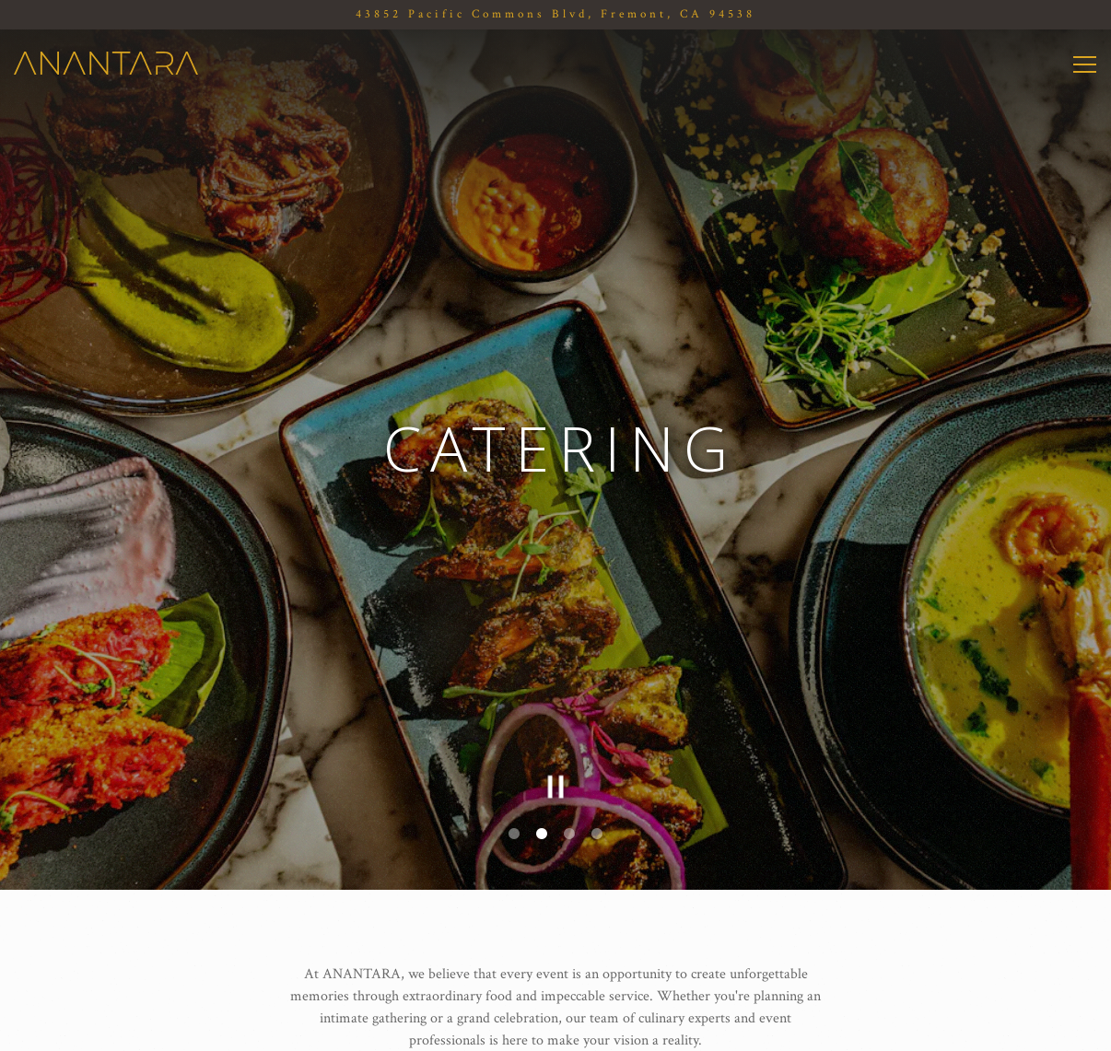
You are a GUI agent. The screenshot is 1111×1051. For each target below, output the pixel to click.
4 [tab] (597, 801)
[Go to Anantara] (555, 14)
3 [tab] (569, 801)
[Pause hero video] (555, 756)
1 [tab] (514, 801)
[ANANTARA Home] (106, 62)
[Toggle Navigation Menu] (1084, 64)
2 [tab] (541, 801)
